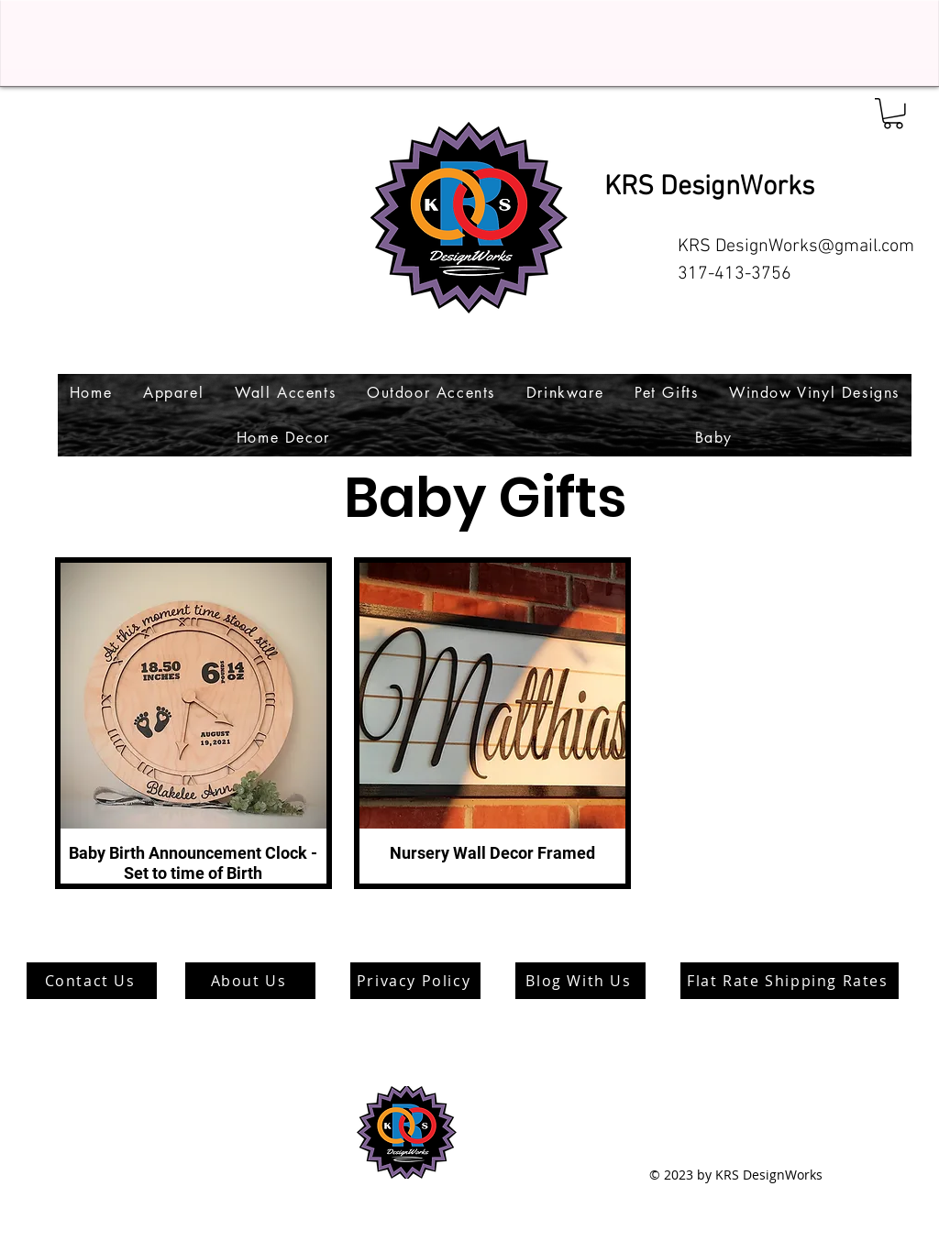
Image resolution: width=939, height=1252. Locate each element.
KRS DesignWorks (709, 187)
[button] (893, 113)
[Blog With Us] (580, 980)
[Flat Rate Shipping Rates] (789, 980)
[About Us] (250, 980)
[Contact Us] (92, 980)
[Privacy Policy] (415, 980)
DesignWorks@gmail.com (814, 247)
